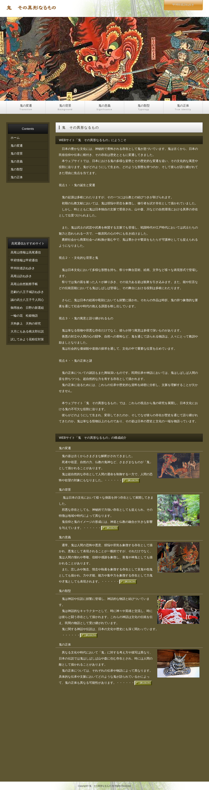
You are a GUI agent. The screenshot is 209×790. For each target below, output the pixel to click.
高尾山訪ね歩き (21, 276)
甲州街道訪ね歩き (23, 268)
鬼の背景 (65, 107)
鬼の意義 (104, 107)
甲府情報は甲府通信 (24, 260)
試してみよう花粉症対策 (27, 339)
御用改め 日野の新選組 (27, 307)
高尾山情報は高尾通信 (26, 252)
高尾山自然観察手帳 (24, 284)
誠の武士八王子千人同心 (27, 300)
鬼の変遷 (25, 107)
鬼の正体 (183, 107)
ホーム (15, 137)
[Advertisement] (129, 732)
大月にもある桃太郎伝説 (27, 331)
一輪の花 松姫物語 (24, 315)
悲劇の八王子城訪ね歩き (27, 292)
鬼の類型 (143, 107)
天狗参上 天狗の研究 (26, 323)
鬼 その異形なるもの (100, 786)
